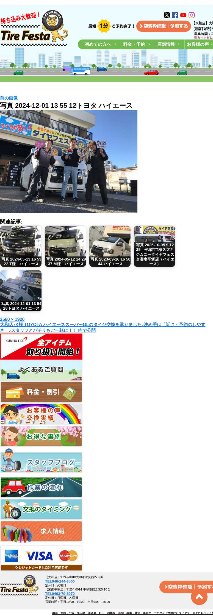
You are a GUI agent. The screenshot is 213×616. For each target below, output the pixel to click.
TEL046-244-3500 (60, 581)
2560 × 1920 (12, 319)
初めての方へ (101, 44)
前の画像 (9, 98)
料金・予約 (137, 44)
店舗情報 (169, 44)
